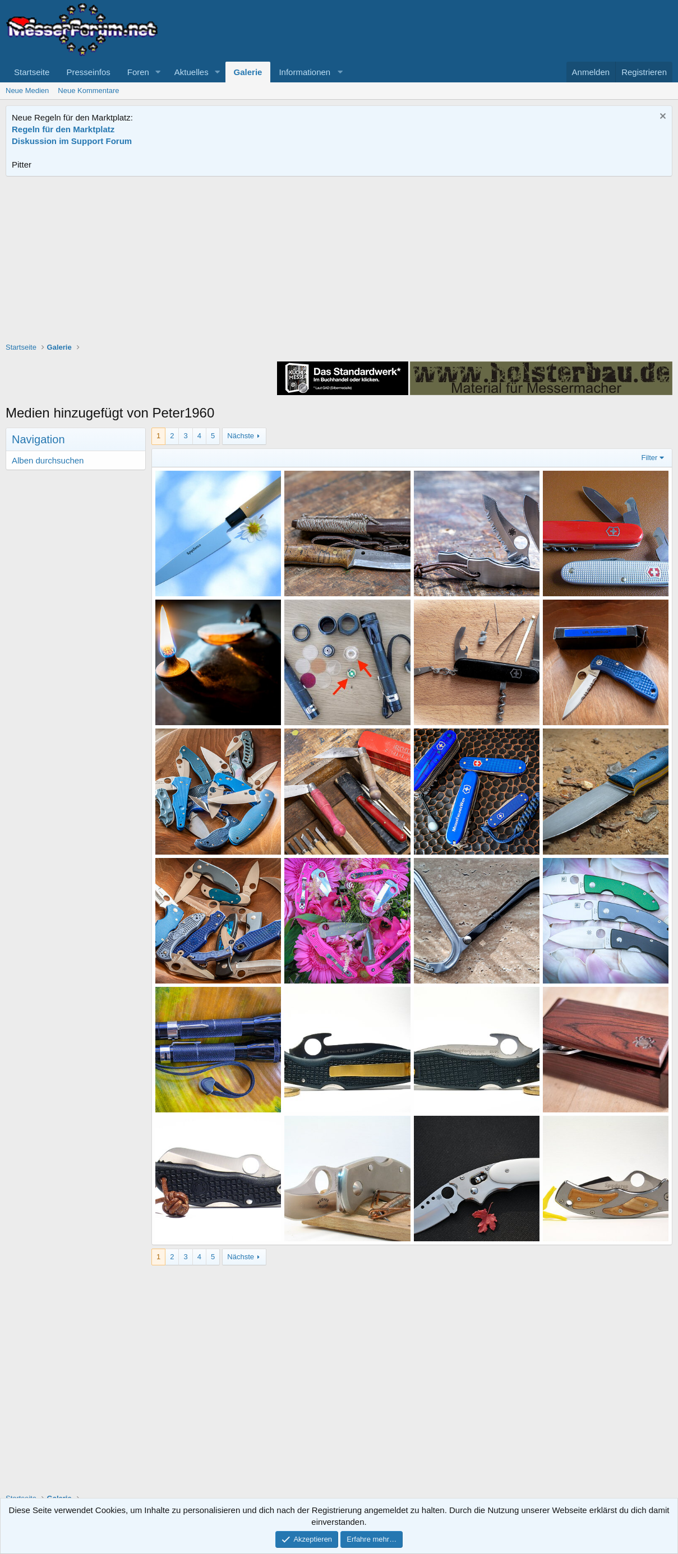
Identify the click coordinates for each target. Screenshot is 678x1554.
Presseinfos (88, 72)
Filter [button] (650, 457)
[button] (158, 72)
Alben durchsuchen (48, 460)
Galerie (248, 72)
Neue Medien (27, 90)
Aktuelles (191, 72)
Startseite (31, 72)
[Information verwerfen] (661, 117)
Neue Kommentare (88, 90)
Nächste (240, 436)
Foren (138, 72)
